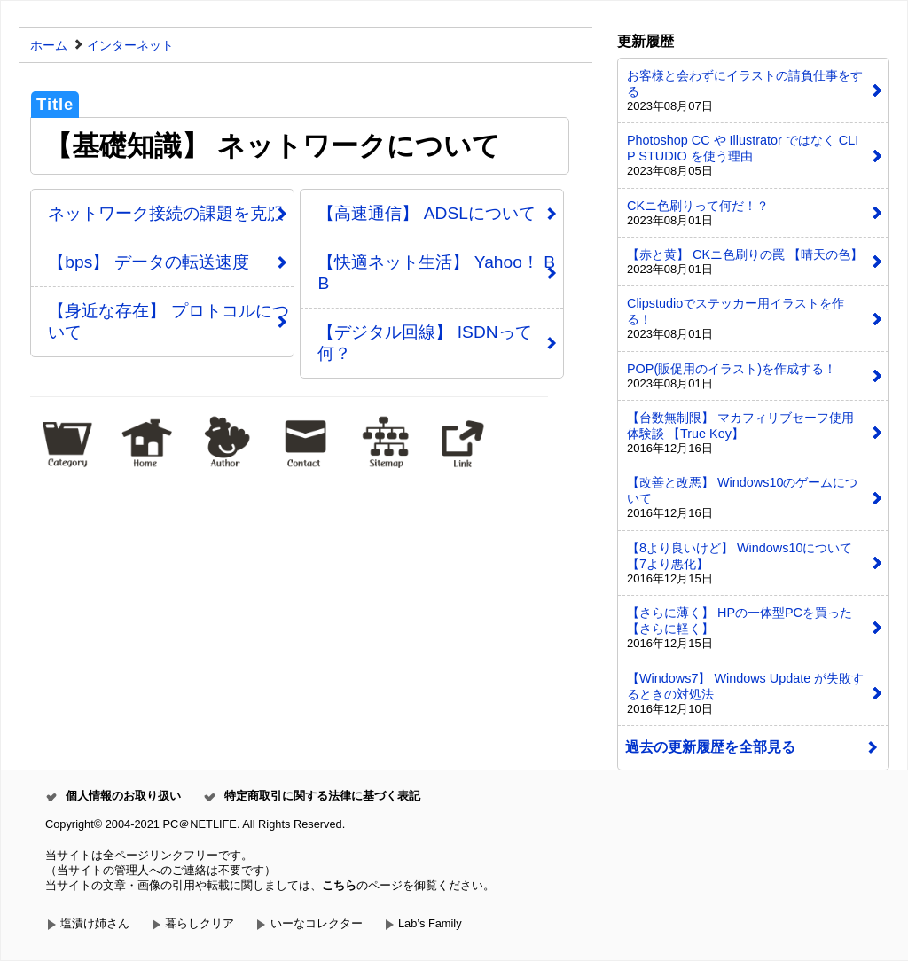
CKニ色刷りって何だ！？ (698, 206)
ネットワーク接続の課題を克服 (166, 213)
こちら (339, 885)
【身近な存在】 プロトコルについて (168, 321)
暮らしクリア (199, 923)
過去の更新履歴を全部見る (710, 746)
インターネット (130, 45)
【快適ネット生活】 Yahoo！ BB (436, 273)
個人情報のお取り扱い (123, 795)
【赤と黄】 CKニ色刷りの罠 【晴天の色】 (745, 254)
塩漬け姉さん (94, 923)
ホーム (48, 45)
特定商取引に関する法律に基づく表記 (322, 795)
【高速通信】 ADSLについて (426, 213)
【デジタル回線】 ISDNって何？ (424, 343)
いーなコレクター (316, 923)
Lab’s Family (430, 923)
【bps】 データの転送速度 (148, 262)
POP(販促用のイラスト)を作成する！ (731, 369)
